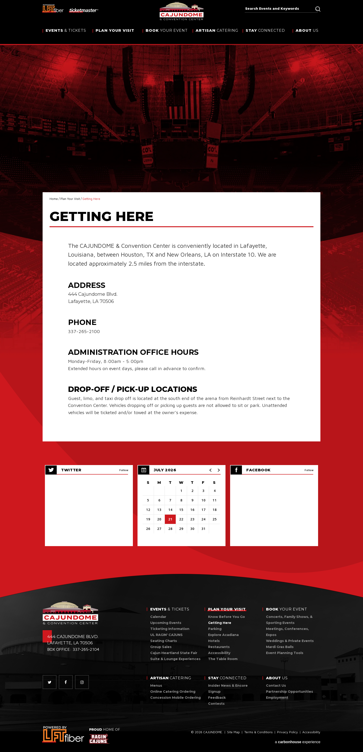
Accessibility (219, 653)
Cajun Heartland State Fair (173, 653)
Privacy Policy (287, 733)
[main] (181, 302)
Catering (217, 35)
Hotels (214, 641)
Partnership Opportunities (289, 691)
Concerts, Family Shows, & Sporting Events (289, 620)
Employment (277, 697)
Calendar (158, 617)
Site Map (233, 733)
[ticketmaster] (83, 10)
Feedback (217, 697)
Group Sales (161, 647)
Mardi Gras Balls (280, 647)
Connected (265, 35)
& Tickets (66, 35)
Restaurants (219, 647)
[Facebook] (66, 682)
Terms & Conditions (258, 733)
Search (317, 9)
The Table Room (223, 659)
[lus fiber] (53, 8)
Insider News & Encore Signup (228, 688)
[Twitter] (49, 682)
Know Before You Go (226, 617)
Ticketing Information (169, 629)
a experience (297, 741)
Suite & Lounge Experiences (175, 659)
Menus (156, 685)
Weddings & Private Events (290, 641)
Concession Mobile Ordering (175, 697)
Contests (216, 704)
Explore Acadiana (223, 635)
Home (54, 199)
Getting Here (219, 623)
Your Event (167, 35)
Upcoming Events (165, 623)
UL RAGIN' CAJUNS (166, 635)
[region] (181, 506)
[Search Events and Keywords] (279, 8)
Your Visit (115, 35)
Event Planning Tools (284, 653)
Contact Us (276, 685)
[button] (211, 470)
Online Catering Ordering (172, 691)
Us (307, 35)
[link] (63, 734)
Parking (215, 629)
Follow (123, 470)
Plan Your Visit (70, 199)
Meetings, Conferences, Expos (287, 632)
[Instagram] (82, 682)
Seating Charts (163, 641)
